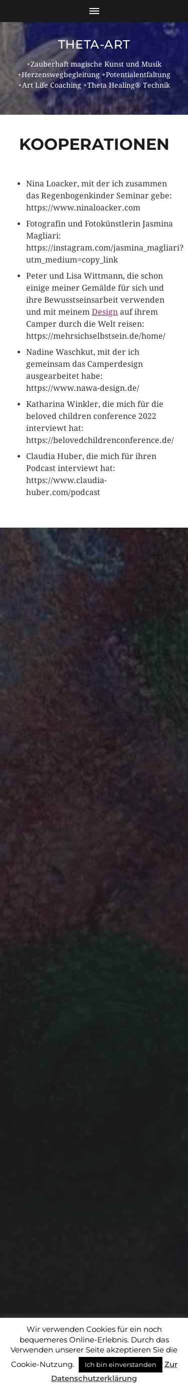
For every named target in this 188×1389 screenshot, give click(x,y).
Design (105, 312)
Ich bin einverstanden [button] (120, 1364)
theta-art (94, 44)
